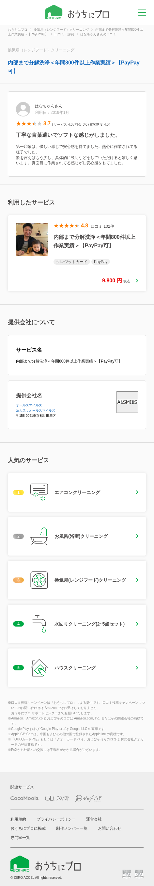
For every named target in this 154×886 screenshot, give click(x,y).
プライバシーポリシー (56, 819)
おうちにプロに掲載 (28, 828)
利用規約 (18, 819)
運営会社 (94, 819)
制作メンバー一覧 (71, 828)
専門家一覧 (20, 837)
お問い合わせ (109, 828)
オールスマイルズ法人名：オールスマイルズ (35, 407)
